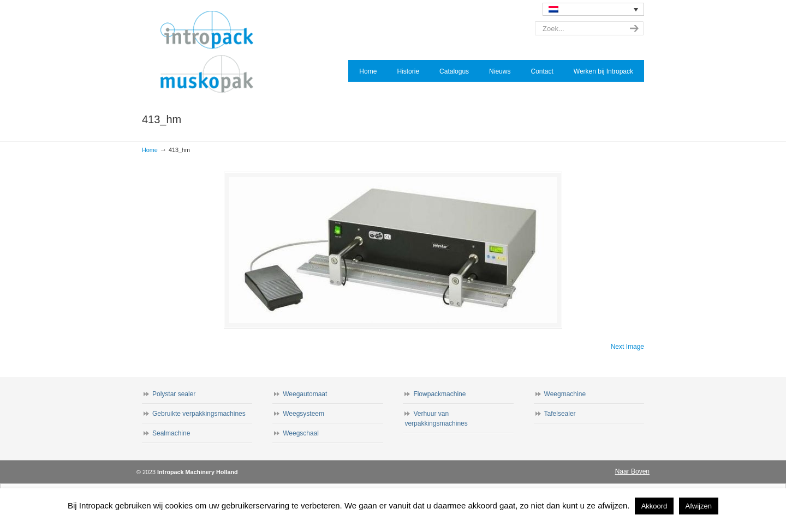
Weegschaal (301, 433)
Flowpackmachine (439, 394)
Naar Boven (632, 471)
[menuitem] (593, 9)
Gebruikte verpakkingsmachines (199, 413)
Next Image (627, 346)
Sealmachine (171, 433)
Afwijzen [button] (699, 506)
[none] (593, 9)
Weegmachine (565, 394)
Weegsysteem (303, 413)
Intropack (212, 52)
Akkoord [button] (654, 506)
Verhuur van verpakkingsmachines (435, 418)
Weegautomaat (305, 394)
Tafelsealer (560, 413)
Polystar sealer (173, 394)
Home (150, 150)
